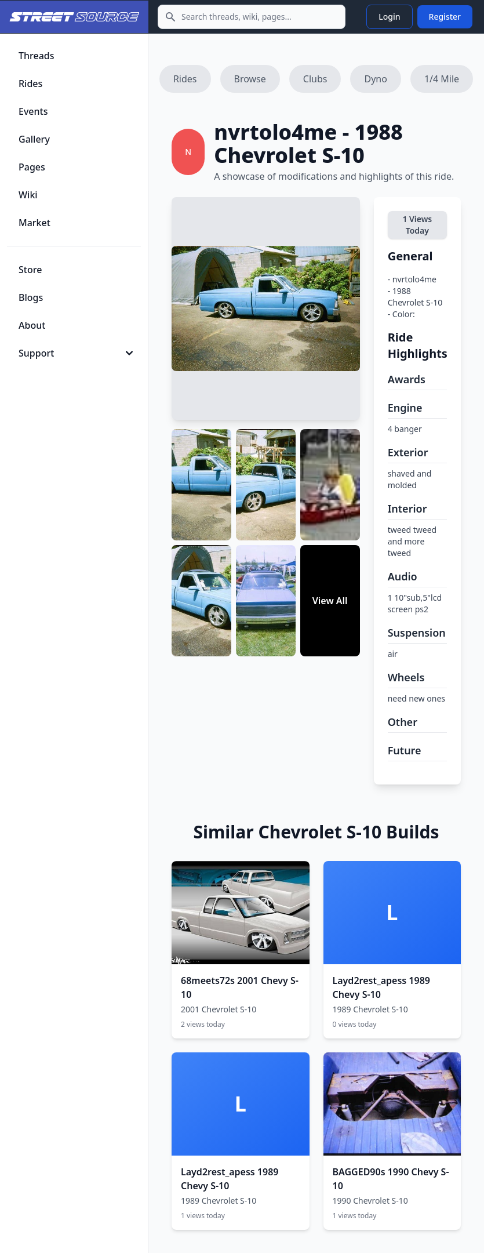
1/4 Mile (441, 78)
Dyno (375, 78)
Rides (185, 78)
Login (389, 16)
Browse (250, 78)
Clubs (315, 78)
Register (445, 16)
